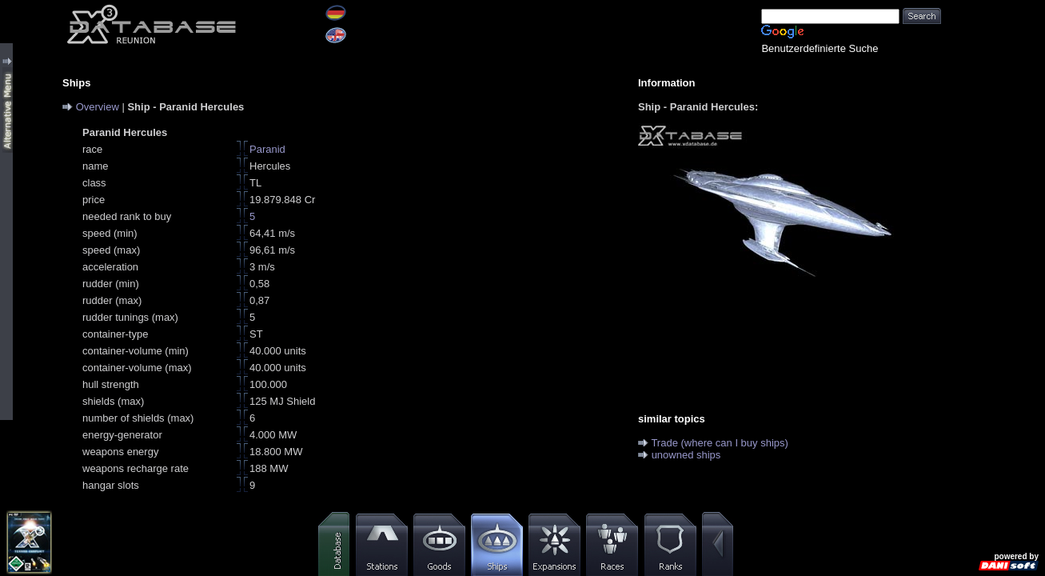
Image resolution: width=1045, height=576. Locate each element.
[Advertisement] (993, 240)
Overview (97, 107)
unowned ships (686, 455)
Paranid (267, 149)
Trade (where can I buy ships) (719, 443)
